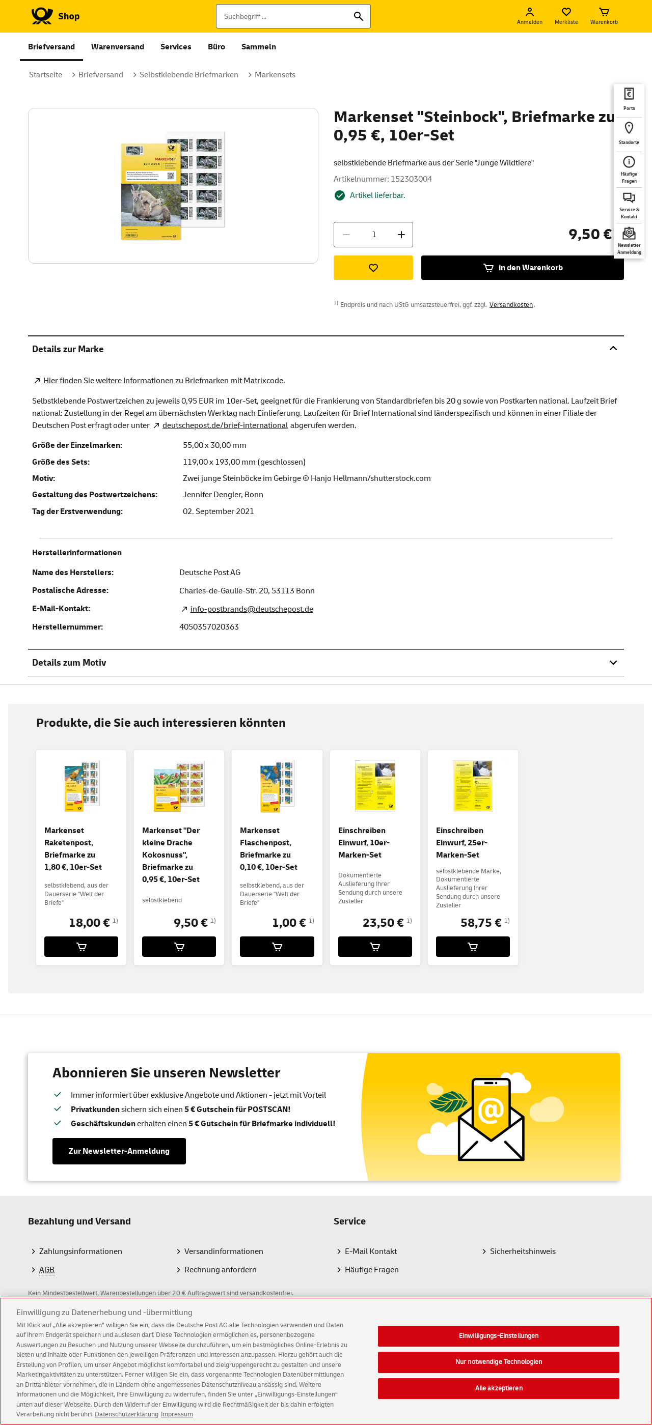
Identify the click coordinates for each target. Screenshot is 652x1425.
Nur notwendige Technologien (498, 1369)
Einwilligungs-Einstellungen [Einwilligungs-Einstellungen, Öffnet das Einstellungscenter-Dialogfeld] (499, 1343)
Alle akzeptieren (499, 1395)
